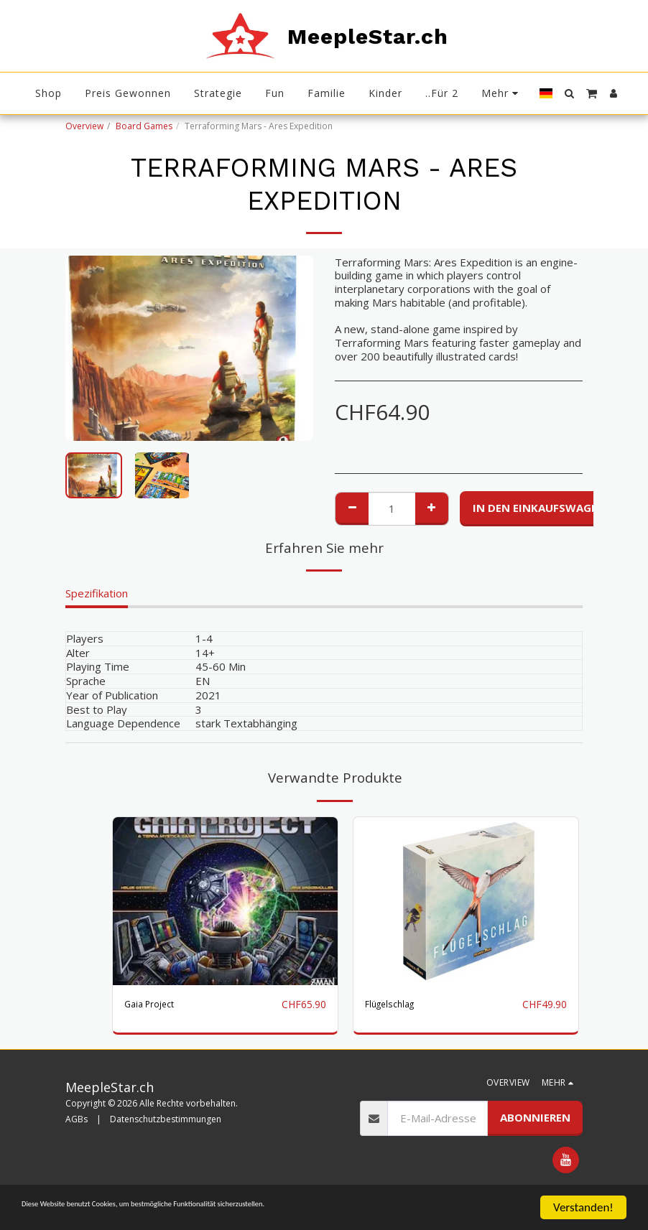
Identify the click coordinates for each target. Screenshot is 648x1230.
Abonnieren (535, 1134)
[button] (569, 93)
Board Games (144, 126)
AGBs (76, 1135)
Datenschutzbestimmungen (165, 1135)
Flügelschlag (395, 1004)
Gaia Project (154, 1004)
